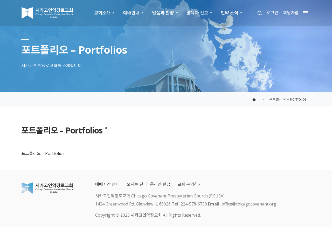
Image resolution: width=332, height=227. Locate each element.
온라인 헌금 (160, 184)
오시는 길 (135, 184)
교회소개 (102, 13)
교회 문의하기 (189, 184)
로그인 (272, 13)
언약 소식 (229, 13)
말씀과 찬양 (163, 13)
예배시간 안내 (107, 184)
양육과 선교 (197, 13)
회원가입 (291, 13)
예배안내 (131, 13)
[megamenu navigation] (304, 12)
